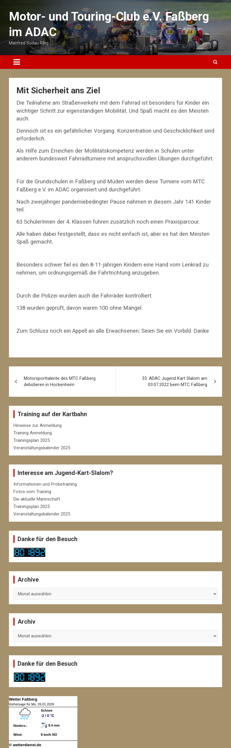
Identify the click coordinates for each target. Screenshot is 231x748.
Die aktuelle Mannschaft (36, 499)
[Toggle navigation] (16, 62)
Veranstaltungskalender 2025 (41, 447)
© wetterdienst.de (25, 745)
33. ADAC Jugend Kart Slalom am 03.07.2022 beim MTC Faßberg (174, 381)
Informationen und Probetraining (45, 484)
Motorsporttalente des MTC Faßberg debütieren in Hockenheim (60, 381)
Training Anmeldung (32, 433)
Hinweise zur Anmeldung (37, 425)
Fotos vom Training (32, 491)
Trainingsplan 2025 (31, 440)
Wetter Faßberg (23, 699)
